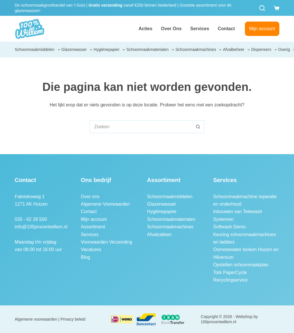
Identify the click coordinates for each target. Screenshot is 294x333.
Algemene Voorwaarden (105, 204)
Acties (145, 28)
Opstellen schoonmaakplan (240, 264)
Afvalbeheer (236, 49)
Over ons (171, 28)
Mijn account (262, 28)
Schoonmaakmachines (198, 49)
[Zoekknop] (198, 126)
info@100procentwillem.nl (41, 226)
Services (199, 28)
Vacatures (91, 249)
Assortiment (93, 226)
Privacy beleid (73, 319)
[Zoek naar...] (141, 126)
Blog (85, 257)
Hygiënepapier (110, 49)
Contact (226, 28)
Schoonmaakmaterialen (150, 49)
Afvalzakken (159, 234)
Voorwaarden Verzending (106, 242)
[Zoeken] (262, 8)
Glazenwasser (77, 49)
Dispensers (264, 49)
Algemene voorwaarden (36, 319)
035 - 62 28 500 (31, 219)
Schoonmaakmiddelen (38, 49)
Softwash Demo (229, 226)
